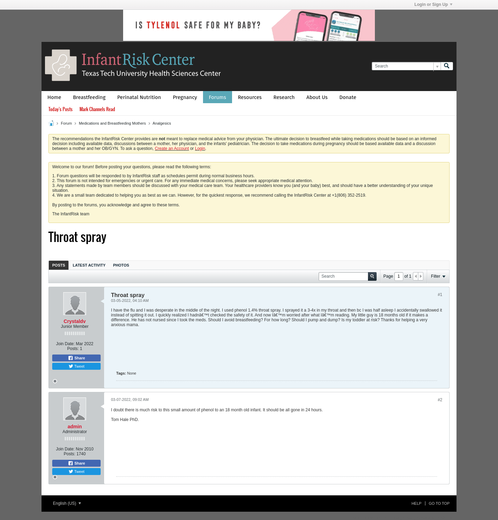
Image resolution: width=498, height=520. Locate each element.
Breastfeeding (89, 97)
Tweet (76, 366)
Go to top (439, 503)
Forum (66, 123)
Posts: (73, 348)
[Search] (406, 66)
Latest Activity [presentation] (89, 265)
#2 (440, 399)
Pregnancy (185, 97)
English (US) (67, 503)
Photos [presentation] (121, 265)
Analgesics (162, 123)
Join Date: (65, 343)
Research (284, 97)
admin (74, 426)
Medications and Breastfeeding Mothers (112, 123)
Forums (217, 97)
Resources (250, 97)
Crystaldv (75, 321)
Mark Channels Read (97, 109)
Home (54, 97)
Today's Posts (60, 109)
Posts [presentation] (58, 265)
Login (200, 148)
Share (76, 358)
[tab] (58, 265)
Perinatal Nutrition (139, 97)
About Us (317, 97)
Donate (347, 97)
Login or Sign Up (433, 4)
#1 (440, 294)
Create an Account (172, 148)
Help (417, 503)
